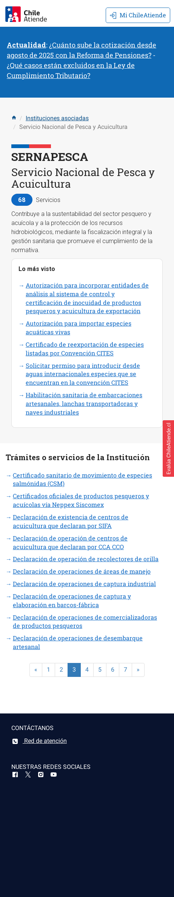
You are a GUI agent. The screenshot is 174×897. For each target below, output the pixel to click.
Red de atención (39, 740)
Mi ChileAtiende (138, 15)
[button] (168, 448)
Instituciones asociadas (57, 118)
